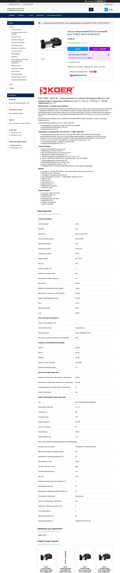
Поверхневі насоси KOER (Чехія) (54, 23)
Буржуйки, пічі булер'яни (18, 48)
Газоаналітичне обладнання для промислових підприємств (19, 61)
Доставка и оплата (54, 15)
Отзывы (11, 88)
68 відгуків (90, 1)
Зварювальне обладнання (19, 79)
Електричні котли (16, 29)
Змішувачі (14, 56)
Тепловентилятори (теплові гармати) (19, 33)
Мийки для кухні (16, 65)
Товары (21, 15)
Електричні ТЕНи (16, 37)
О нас (31, 15)
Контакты (40, 15)
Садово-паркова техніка (18, 77)
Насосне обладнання (17, 39)
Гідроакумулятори (16, 45)
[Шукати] (91, 9)
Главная (12, 15)
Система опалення (16, 51)
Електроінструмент (16, 74)
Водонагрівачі (15, 54)
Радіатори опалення (17, 68)
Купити (78, 49)
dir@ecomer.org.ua (16, 145)
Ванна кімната (15, 71)
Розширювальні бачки (17, 42)
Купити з (99, 49)
